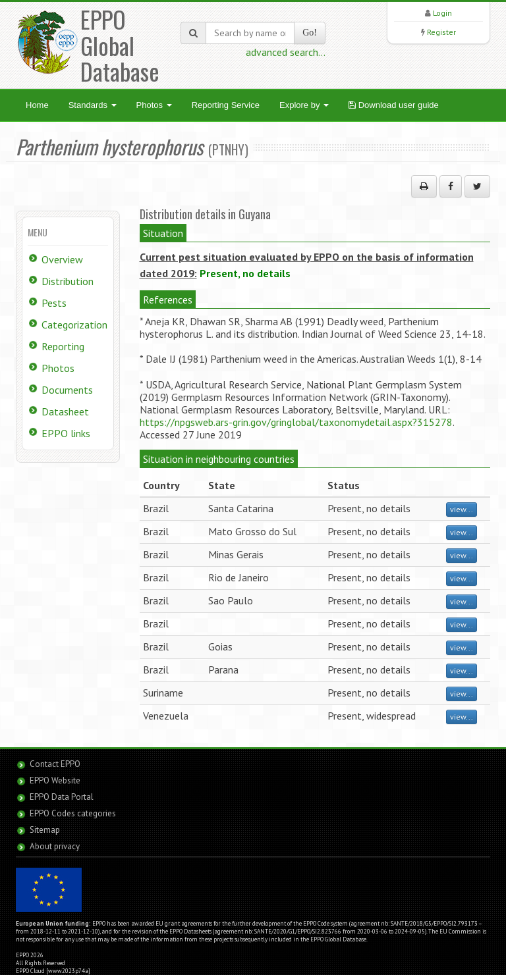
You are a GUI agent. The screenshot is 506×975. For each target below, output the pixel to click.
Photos (154, 105)
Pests (54, 302)
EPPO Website (55, 780)
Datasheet (65, 411)
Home (37, 105)
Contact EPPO (55, 764)
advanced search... (285, 52)
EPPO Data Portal (62, 797)
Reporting (63, 346)
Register (441, 32)
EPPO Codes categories (73, 813)
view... (461, 509)
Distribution (68, 281)
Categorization (74, 324)
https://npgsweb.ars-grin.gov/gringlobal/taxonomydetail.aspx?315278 (296, 422)
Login (442, 13)
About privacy (55, 846)
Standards (93, 105)
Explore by (304, 105)
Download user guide (394, 105)
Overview (62, 259)
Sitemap (45, 829)
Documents (67, 389)
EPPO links (66, 433)
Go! (309, 33)
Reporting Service (226, 105)
